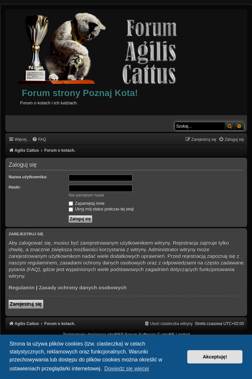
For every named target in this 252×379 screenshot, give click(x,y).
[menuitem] (39, 139)
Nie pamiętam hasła (86, 195)
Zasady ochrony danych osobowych (82, 287)
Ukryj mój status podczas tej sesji (101, 209)
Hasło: (15, 187)
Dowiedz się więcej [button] (126, 368)
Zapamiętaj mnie (87, 203)
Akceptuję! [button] (215, 356)
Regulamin (22, 287)
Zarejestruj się (26, 304)
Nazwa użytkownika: (28, 177)
